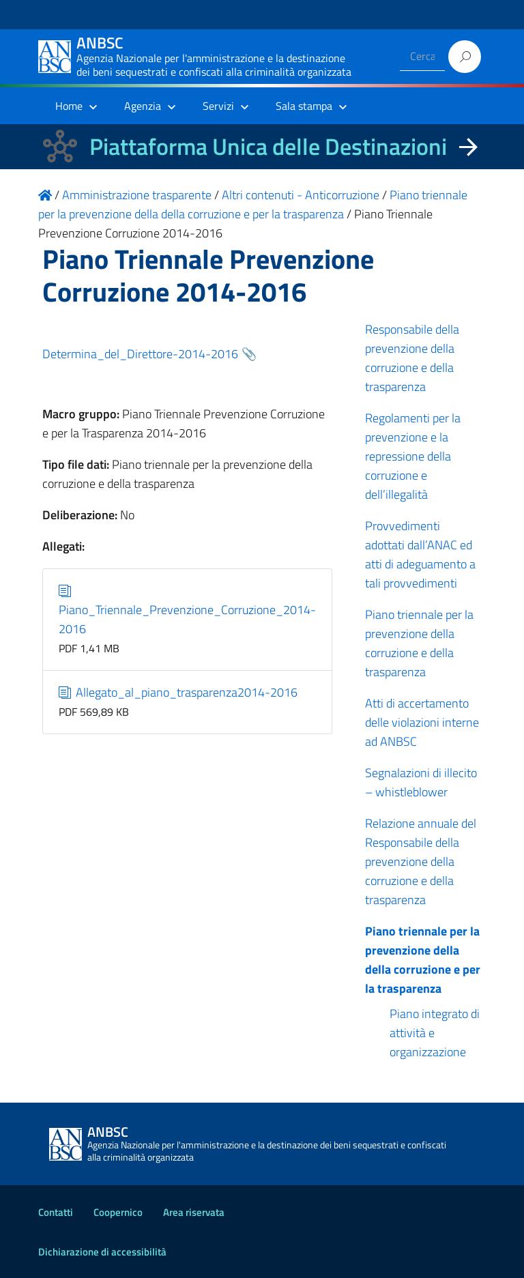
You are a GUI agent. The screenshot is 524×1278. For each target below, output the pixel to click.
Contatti (55, 1212)
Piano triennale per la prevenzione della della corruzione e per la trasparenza (422, 960)
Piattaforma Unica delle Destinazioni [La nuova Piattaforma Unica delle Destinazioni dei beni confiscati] (268, 146)
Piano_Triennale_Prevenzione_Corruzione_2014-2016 (187, 609)
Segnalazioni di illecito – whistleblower (421, 782)
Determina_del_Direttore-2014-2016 (140, 354)
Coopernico (118, 1212)
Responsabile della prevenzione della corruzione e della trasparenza (412, 358)
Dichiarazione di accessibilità (102, 1252)
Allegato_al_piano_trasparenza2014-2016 (178, 692)
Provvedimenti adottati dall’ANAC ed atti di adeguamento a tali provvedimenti (420, 554)
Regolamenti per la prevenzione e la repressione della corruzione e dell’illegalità (413, 456)
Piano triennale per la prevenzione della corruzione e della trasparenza (419, 643)
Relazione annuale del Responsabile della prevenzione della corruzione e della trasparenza (420, 861)
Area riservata (193, 1212)
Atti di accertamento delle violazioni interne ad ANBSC (422, 722)
